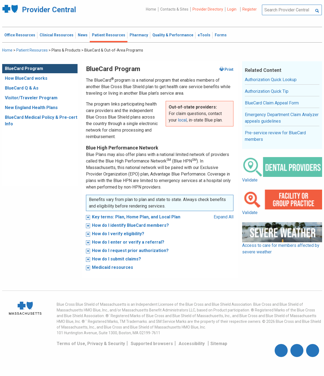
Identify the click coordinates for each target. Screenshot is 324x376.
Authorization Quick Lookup (271, 79)
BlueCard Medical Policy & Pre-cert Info (41, 120)
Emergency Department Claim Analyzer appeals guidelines (282, 118)
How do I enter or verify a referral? (128, 242)
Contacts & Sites (174, 9)
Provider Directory (208, 9)
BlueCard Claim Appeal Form (272, 103)
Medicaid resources (112, 267)
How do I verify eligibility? (118, 233)
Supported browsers (152, 343)
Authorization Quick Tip (266, 91)
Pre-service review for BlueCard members (275, 136)
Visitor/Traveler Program (31, 97)
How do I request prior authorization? (130, 250)
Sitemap (218, 343)
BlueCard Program (24, 68)
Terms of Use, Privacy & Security (91, 343)
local (182, 120)
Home (151, 9)
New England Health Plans (31, 107)
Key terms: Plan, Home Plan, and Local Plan (136, 216)
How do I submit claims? (116, 259)
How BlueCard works (26, 78)
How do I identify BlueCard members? (130, 225)
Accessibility (192, 343)
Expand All (223, 216)
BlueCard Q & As (22, 88)
